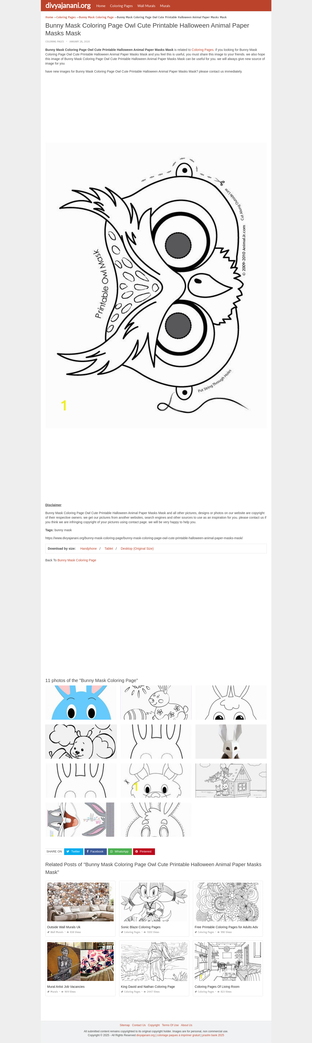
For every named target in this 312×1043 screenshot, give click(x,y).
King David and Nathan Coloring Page (148, 986)
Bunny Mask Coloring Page (77, 560)
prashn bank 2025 (213, 1035)
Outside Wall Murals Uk (64, 927)
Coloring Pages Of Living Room (217, 986)
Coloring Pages (121, 6)
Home (100, 6)
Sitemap (125, 1025)
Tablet (109, 548)
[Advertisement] (156, 109)
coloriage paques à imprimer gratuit (178, 1035)
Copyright (154, 1025)
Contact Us (139, 1025)
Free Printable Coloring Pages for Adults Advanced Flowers (237, 927)
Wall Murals (146, 6)
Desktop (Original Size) (137, 548)
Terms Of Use (170, 1025)
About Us (186, 1025)
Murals (165, 6)
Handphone (88, 548)
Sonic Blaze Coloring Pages (141, 927)
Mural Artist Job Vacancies (66, 986)
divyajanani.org (68, 5)
